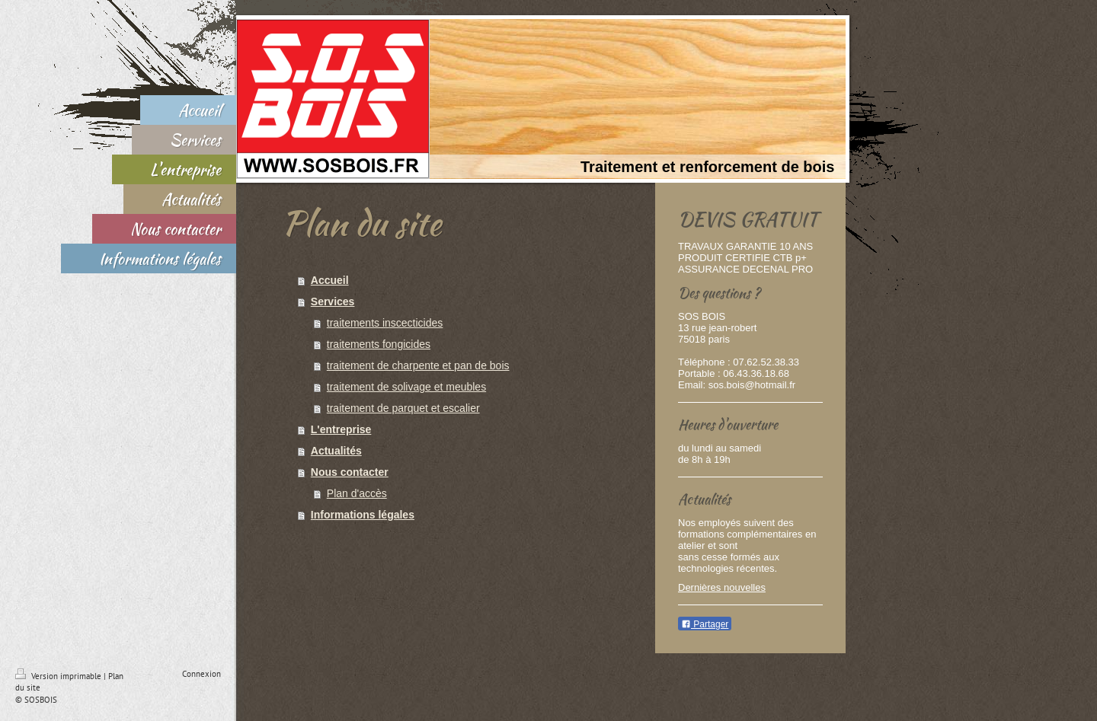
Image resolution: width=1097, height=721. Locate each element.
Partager (704, 624)
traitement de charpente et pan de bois (418, 365)
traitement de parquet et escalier (403, 408)
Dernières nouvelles (722, 587)
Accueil (330, 280)
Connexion (201, 673)
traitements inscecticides (385, 323)
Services (333, 301)
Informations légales (362, 515)
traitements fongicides (378, 344)
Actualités (336, 451)
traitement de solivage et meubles (406, 387)
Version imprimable (59, 676)
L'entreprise (341, 429)
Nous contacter (350, 472)
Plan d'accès (357, 493)
